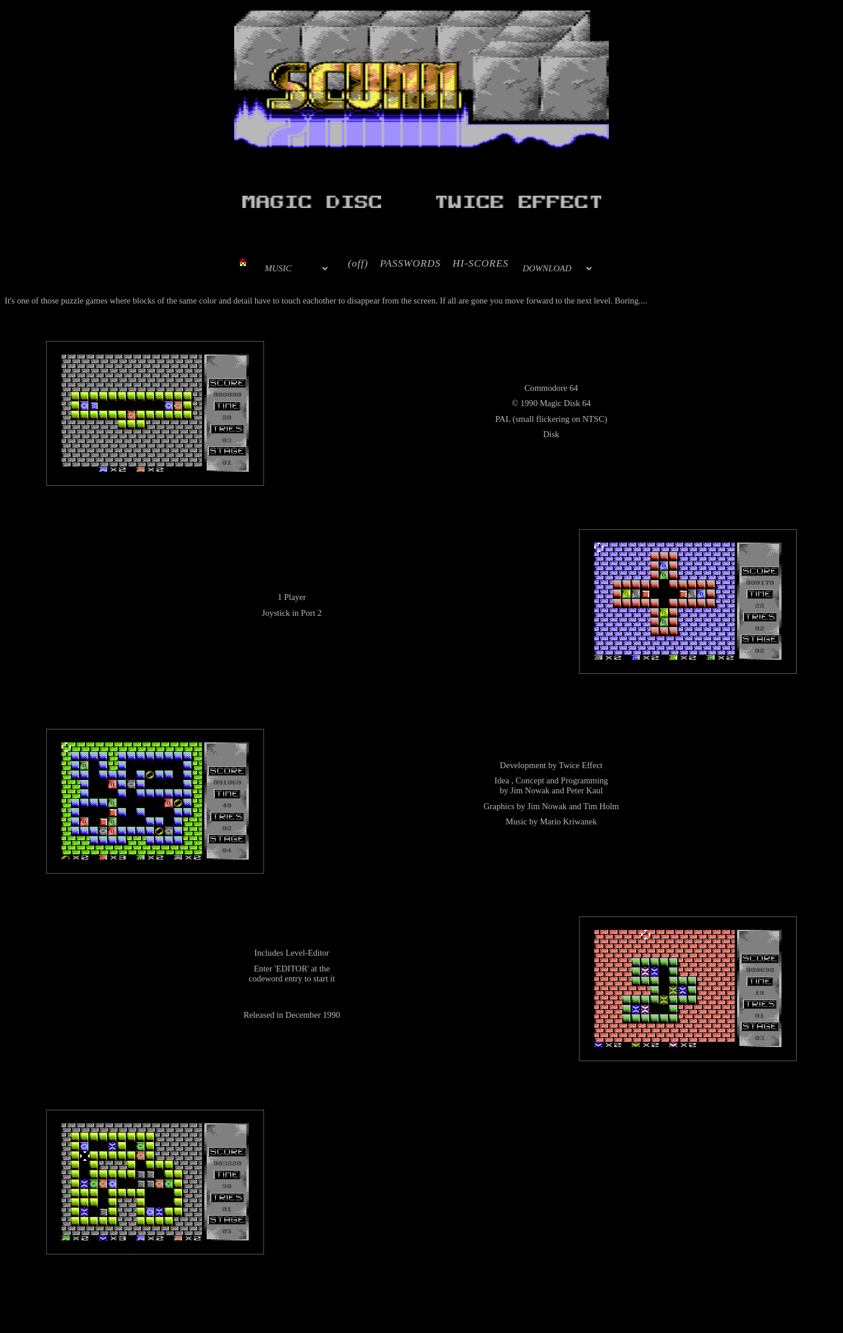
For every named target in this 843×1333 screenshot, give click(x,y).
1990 (528, 403)
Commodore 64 (551, 388)
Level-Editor (308, 952)
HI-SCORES (481, 263)
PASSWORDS (410, 263)
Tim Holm (601, 806)
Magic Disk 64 (565, 403)
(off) (358, 263)
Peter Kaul (584, 790)
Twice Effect (581, 765)
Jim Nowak (530, 790)
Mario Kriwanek (568, 821)
